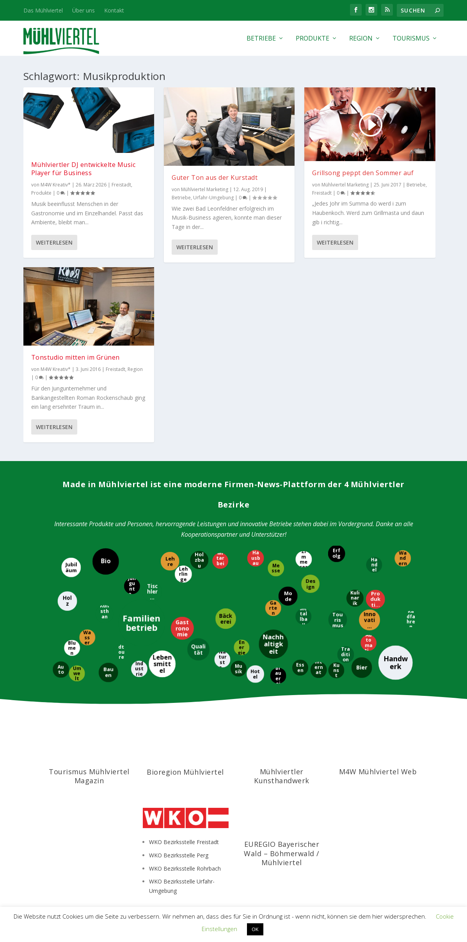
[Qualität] (198, 650)
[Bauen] (108, 672)
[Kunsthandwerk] (105, 614)
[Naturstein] (222, 660)
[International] (319, 669)
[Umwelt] (77, 673)
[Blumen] (72, 648)
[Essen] (301, 668)
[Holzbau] (199, 560)
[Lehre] (169, 561)
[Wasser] (87, 637)
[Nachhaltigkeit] (273, 643)
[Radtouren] (121, 652)
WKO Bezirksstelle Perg (178, 855)
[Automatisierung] (368, 643)
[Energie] (241, 647)
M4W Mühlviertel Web (378, 771)
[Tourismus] (337, 619)
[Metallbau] (304, 616)
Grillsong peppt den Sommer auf (363, 173)
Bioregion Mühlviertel (185, 772)
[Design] (310, 584)
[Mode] (287, 596)
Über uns (83, 10)
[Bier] (362, 668)
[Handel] (374, 565)
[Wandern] (402, 558)
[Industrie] (139, 669)
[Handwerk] (395, 663)
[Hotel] (255, 674)
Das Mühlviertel (43, 10)
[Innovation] (369, 620)
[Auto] (60, 670)
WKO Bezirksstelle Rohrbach (185, 868)
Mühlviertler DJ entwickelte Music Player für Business (83, 168)
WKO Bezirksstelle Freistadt (184, 842)
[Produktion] (375, 599)
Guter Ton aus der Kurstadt (214, 177)
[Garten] (273, 608)
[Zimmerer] (303, 559)
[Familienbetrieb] (142, 623)
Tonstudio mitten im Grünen (75, 357)
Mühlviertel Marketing (204, 189)
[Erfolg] (336, 553)
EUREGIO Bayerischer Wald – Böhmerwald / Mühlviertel (282, 853)
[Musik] (239, 669)
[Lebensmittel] (162, 663)
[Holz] (67, 600)
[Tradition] (345, 654)
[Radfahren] (410, 619)
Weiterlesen (54, 242)
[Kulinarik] (355, 598)
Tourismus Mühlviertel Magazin (89, 776)
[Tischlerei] (152, 591)
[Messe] (276, 568)
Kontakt (114, 10)
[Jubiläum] (70, 567)
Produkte (312, 39)
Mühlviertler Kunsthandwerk (281, 776)
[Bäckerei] (225, 618)
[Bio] (105, 561)
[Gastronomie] (182, 628)
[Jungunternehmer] (132, 586)
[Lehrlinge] (183, 573)
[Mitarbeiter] (220, 561)
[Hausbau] (255, 558)
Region (361, 39)
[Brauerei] (278, 675)
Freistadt (121, 184)
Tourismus (411, 39)
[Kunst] (336, 670)
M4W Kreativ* (56, 184)
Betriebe (261, 39)
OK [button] (255, 929)
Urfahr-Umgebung (213, 197)
